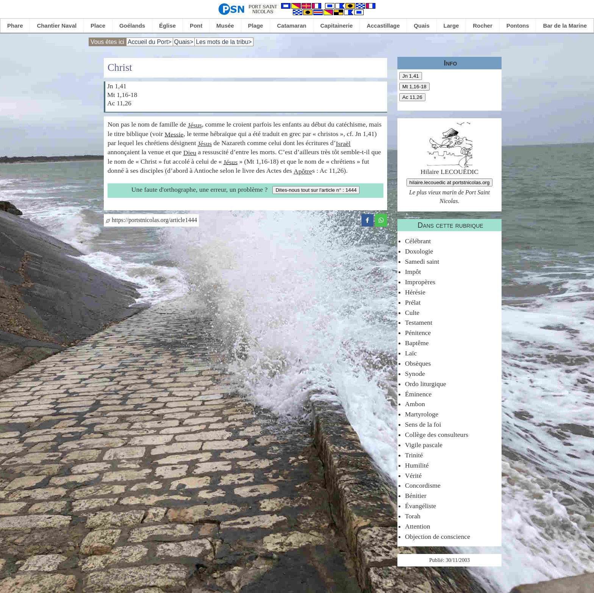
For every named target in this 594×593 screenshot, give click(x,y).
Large (451, 25)
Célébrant (418, 241)
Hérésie (415, 292)
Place (98, 25)
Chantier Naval (57, 25)
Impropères (420, 282)
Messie (173, 134)
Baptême (417, 343)
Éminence (418, 394)
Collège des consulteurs (436, 434)
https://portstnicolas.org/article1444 (151, 220)
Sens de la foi (423, 424)
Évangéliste (420, 506)
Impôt (413, 271)
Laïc (411, 353)
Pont (196, 25)
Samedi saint (422, 261)
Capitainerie (336, 25)
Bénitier (416, 495)
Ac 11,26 (412, 97)
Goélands (132, 25)
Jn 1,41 (410, 76)
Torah (412, 516)
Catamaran (291, 25)
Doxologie (419, 251)
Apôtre (303, 171)
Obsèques (418, 363)
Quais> (184, 42)
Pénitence (418, 332)
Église (167, 25)
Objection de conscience (437, 536)
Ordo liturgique (425, 384)
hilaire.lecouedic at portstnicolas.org (450, 182)
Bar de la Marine (565, 25)
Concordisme (423, 485)
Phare (15, 25)
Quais (422, 25)
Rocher (482, 25)
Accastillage (383, 25)
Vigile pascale (423, 445)
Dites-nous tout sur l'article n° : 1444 (315, 190)
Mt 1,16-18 (414, 86)
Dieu (189, 152)
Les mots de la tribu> (224, 42)
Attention (417, 526)
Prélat (412, 302)
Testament (418, 322)
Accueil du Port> (150, 42)
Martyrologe (421, 414)
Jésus (195, 125)
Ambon (415, 404)
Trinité (414, 455)
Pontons (517, 25)
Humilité (417, 465)
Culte (412, 312)
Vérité (413, 475)
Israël (343, 143)
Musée (225, 25)
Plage (255, 25)
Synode (415, 373)
